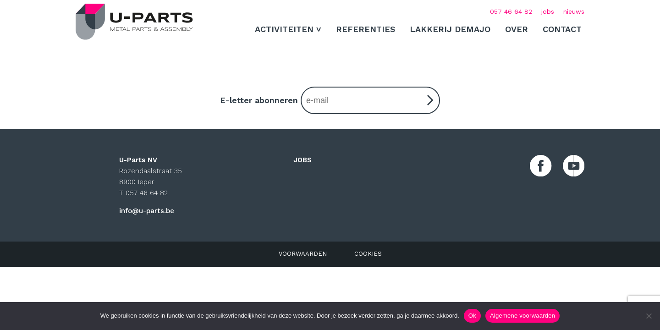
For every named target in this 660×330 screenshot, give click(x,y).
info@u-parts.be (146, 211)
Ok (472, 315)
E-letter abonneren (330, 100)
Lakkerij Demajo (450, 29)
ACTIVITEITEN (284, 29)
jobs (547, 11)
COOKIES (368, 254)
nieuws (573, 11)
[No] (648, 315)
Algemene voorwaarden (522, 315)
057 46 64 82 (511, 11)
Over (516, 29)
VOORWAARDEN (303, 254)
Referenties (365, 29)
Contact (562, 29)
